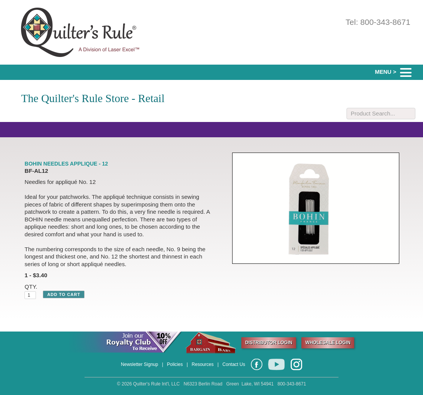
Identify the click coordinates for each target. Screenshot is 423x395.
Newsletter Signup (139, 364)
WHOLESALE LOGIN (327, 342)
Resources (202, 364)
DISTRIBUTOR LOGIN (268, 342)
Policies (175, 364)
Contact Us (234, 364)
